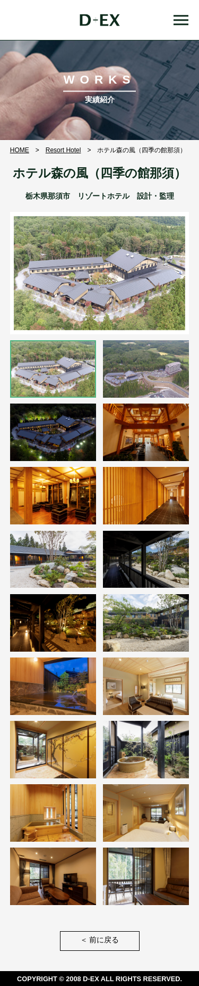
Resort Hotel (63, 150)
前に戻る (99, 940)
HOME (19, 150)
